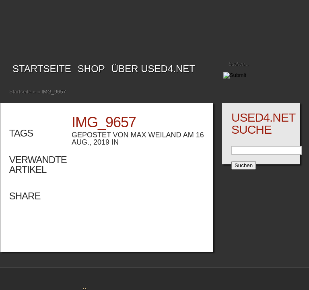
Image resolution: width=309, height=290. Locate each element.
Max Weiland (156, 135)
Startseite (41, 68)
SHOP (91, 68)
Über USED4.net (153, 68)
